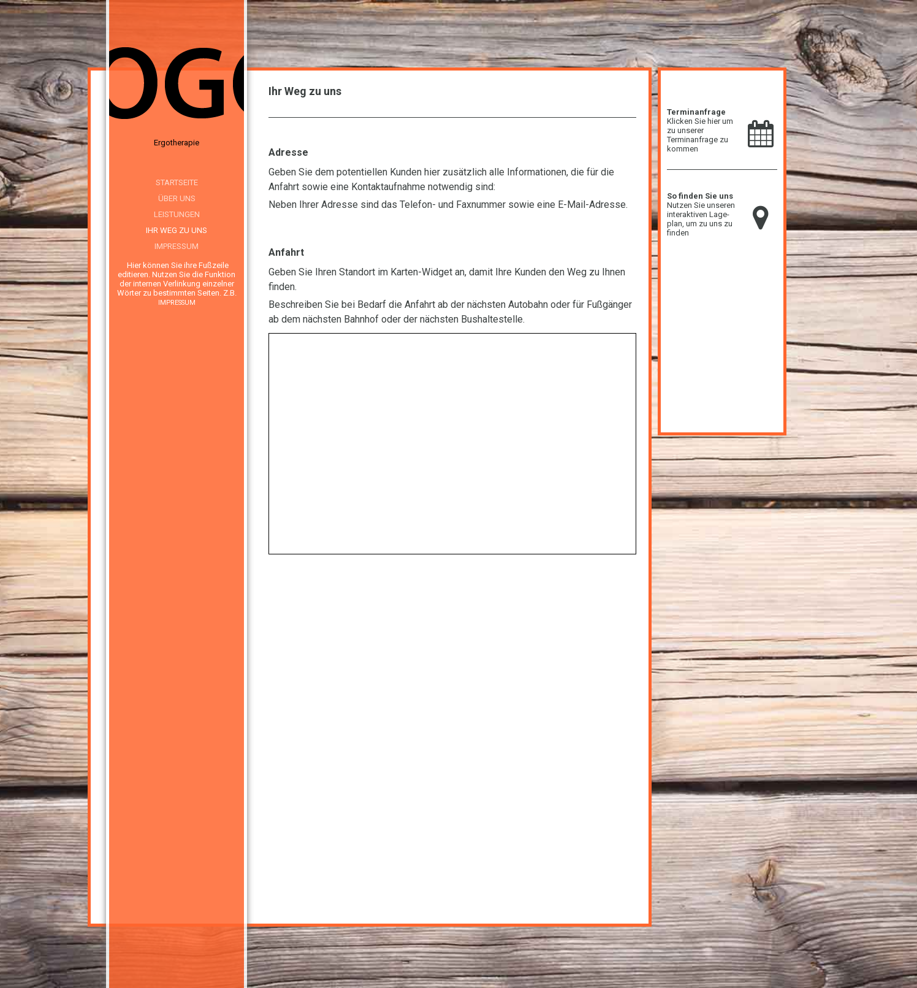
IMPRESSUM (177, 303)
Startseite (177, 182)
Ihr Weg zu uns (176, 230)
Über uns (177, 198)
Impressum (176, 246)
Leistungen (177, 214)
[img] (176, 86)
